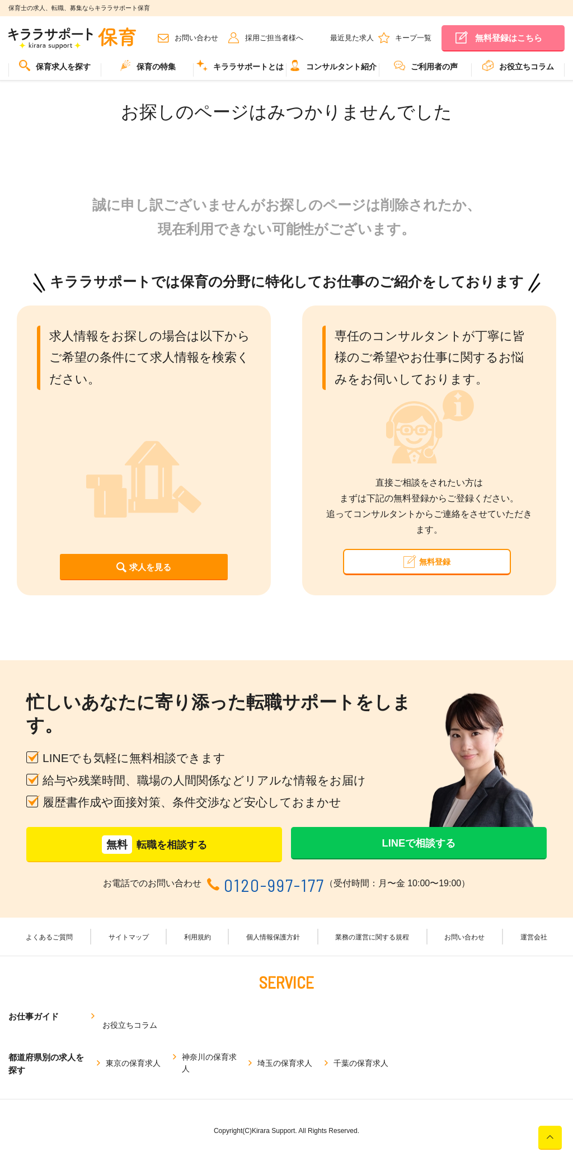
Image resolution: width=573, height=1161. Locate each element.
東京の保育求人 (133, 1060)
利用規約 (200, 951)
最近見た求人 (352, 38)
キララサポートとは (240, 65)
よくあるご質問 (63, 951)
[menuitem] (54, 70)
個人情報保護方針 (270, 951)
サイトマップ (137, 951)
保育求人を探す (55, 65)
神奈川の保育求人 (209, 1061)
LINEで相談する (419, 857)
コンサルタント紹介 (333, 65)
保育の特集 (148, 65)
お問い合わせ (196, 38)
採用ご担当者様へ (274, 38)
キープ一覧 (413, 38)
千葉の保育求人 (361, 1060)
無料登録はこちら (508, 38)
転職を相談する (154, 857)
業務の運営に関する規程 (369, 951)
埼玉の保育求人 (284, 1060)
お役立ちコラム (518, 65)
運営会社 (521, 951)
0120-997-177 (274, 898)
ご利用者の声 (426, 65)
